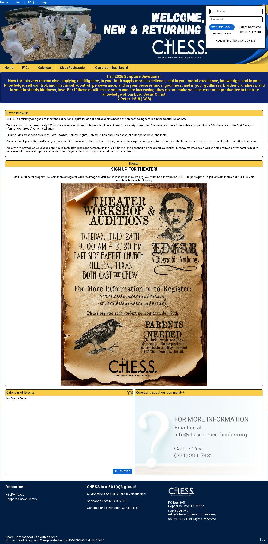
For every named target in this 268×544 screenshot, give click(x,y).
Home (9, 67)
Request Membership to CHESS (236, 40)
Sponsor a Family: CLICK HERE (108, 501)
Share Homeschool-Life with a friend (31, 537)
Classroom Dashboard (111, 67)
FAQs (25, 67)
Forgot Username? (250, 26)
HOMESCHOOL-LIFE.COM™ (86, 540)
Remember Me (222, 33)
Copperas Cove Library (21, 499)
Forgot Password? (250, 31)
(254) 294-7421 (179, 511)
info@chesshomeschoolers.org (192, 514)
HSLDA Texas (15, 494)
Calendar (44, 67)
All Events (122, 471)
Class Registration (73, 67)
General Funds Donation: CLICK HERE (112, 508)
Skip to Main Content (234, 519)
